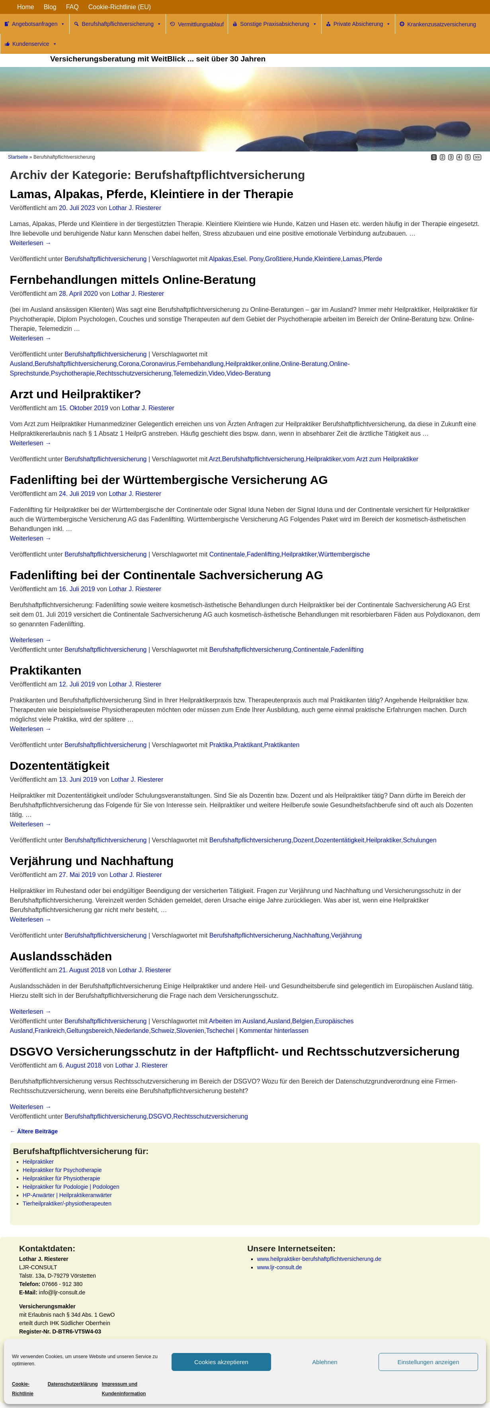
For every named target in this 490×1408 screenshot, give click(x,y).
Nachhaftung (311, 935)
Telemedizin (190, 373)
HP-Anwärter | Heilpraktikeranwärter (67, 1195)
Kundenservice (34, 44)
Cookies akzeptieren (221, 1362)
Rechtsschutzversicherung (134, 373)
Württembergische (344, 554)
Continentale (227, 554)
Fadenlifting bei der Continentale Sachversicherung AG (166, 575)
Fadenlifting (263, 554)
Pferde (372, 259)
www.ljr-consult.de (279, 1267)
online (270, 363)
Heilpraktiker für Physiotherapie (61, 1178)
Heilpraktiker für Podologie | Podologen (71, 1187)
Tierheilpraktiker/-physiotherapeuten (67, 1203)
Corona (129, 363)
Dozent (303, 840)
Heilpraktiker (242, 363)
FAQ (72, 7)
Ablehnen (324, 1362)
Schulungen (420, 840)
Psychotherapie (73, 373)
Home (25, 7)
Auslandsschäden (61, 956)
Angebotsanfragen (38, 24)
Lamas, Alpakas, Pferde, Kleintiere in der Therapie (152, 194)
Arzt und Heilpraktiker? (75, 394)
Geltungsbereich (89, 1030)
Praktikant (248, 744)
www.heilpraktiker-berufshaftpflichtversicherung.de (319, 1259)
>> (477, 157)
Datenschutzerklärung (73, 1384)
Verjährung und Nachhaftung (92, 860)
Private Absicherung (362, 24)
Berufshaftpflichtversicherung (122, 24)
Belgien (302, 1021)
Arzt (214, 459)
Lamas (352, 259)
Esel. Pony (248, 259)
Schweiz (163, 1030)
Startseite (18, 157)
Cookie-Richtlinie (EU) (119, 7)
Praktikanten (46, 670)
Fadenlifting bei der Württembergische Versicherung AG (169, 479)
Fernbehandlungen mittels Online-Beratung (133, 279)
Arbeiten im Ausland (237, 1021)
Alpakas (220, 259)
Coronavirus (158, 363)
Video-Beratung (248, 373)
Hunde (303, 259)
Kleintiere (327, 259)
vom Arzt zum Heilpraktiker (380, 459)
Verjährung (346, 935)
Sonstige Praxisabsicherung (278, 24)
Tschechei (220, 1030)
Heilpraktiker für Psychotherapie (62, 1170)
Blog (50, 7)
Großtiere (278, 259)
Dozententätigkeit (59, 765)
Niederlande (132, 1030)
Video (217, 373)
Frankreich (50, 1030)
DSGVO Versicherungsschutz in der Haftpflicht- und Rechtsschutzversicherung (235, 1051)
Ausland (21, 363)
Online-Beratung (304, 363)
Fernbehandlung (200, 363)
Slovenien (190, 1030)
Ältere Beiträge (34, 1131)
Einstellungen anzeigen (428, 1362)
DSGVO (160, 1116)
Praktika (220, 744)
